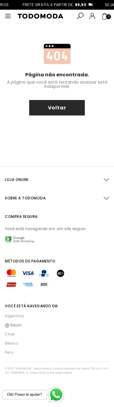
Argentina (14, 316)
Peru (9, 352)
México (11, 343)
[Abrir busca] (80, 16)
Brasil (15, 325)
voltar (57, 107)
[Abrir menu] (8, 16)
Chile (10, 334)
